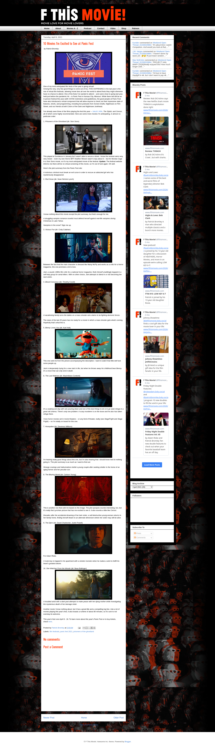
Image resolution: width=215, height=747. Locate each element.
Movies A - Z (72, 28)
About (58, 28)
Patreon (135, 28)
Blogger (128, 742)
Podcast (87, 28)
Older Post (119, 717)
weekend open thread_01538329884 (149, 44)
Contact (100, 28)
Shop (123, 28)
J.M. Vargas (137, 51)
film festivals (54, 631)
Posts (137, 533)
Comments (140, 537)
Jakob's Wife (97, 111)
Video (112, 28)
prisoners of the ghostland (83, 631)
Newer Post (48, 717)
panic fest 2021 (66, 631)
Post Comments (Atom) (89, 725)
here (50, 622)
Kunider (135, 43)
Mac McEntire (138, 60)
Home (46, 28)
